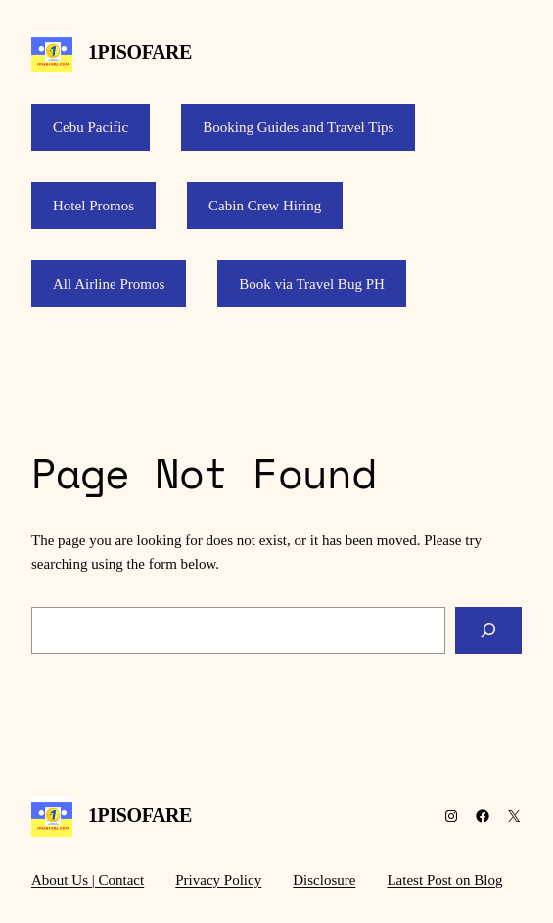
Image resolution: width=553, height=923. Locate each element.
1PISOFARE (140, 52)
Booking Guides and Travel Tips (298, 127)
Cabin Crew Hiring (264, 205)
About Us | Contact (87, 880)
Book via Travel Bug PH (312, 284)
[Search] (488, 630)
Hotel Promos (93, 205)
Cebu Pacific (90, 127)
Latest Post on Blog (444, 880)
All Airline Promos (108, 284)
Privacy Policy (218, 880)
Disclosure (324, 880)
